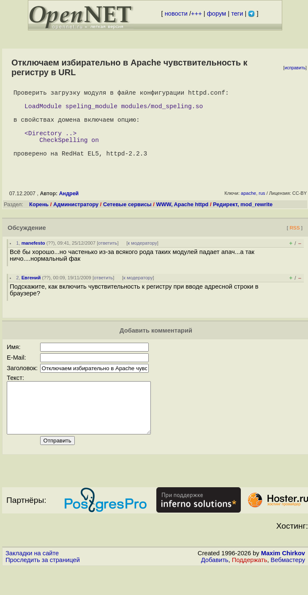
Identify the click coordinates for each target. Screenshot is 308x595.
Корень (39, 221)
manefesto (33, 259)
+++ (196, 13)
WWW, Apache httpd (182, 221)
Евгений (31, 294)
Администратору (75, 221)
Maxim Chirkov (283, 580)
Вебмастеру (288, 587)
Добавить (215, 587)
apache (248, 210)
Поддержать (249, 587)
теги (237, 13)
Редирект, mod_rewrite (243, 221)
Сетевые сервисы (127, 221)
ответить (107, 259)
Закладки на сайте (32, 580)
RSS (294, 244)
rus (262, 210)
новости (176, 13)
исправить (294, 68)
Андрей (69, 210)
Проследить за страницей (42, 587)
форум (216, 13)
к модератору (142, 259)
